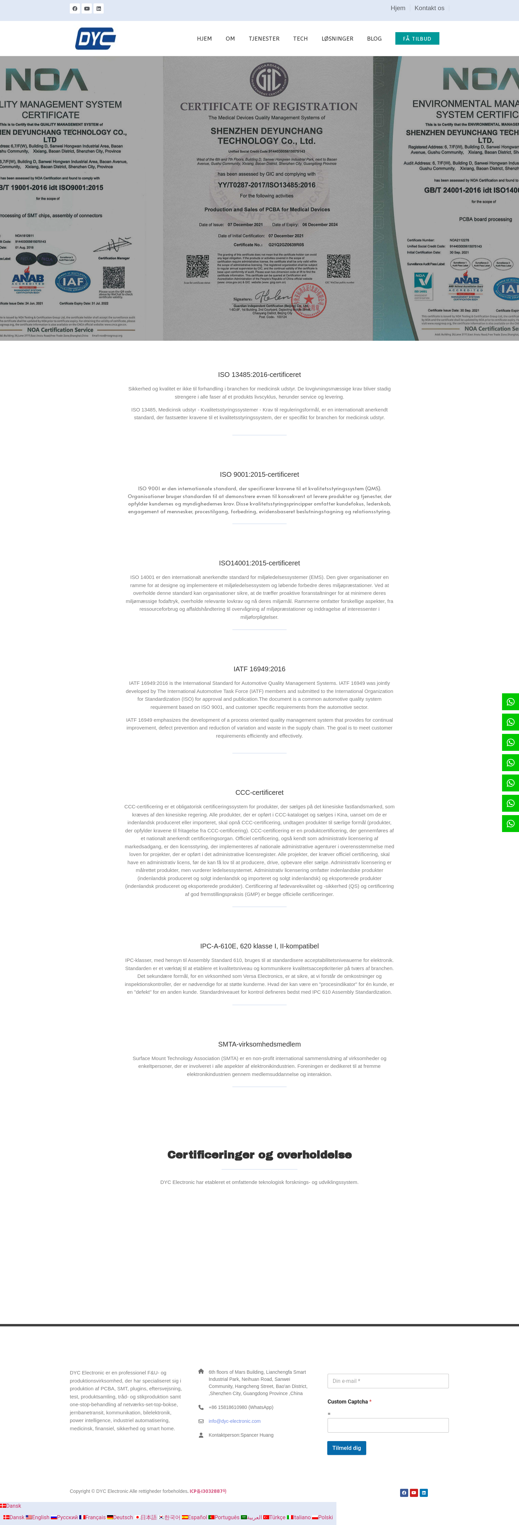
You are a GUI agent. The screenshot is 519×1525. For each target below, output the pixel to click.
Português (224, 1517)
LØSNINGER (337, 38)
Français (93, 1517)
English (38, 1517)
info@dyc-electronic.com (235, 1421)
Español (195, 1517)
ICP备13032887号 (208, 1491)
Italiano (299, 1517)
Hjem (398, 8)
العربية (252, 1517)
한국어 (170, 1517)
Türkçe (275, 1517)
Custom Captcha (350, 1401)
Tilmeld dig (346, 1447)
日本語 (146, 1517)
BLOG (374, 38)
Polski (322, 1517)
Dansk (10, 1506)
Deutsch (120, 1517)
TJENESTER (264, 38)
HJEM (204, 38)
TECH (300, 38)
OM (230, 38)
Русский (65, 1517)
